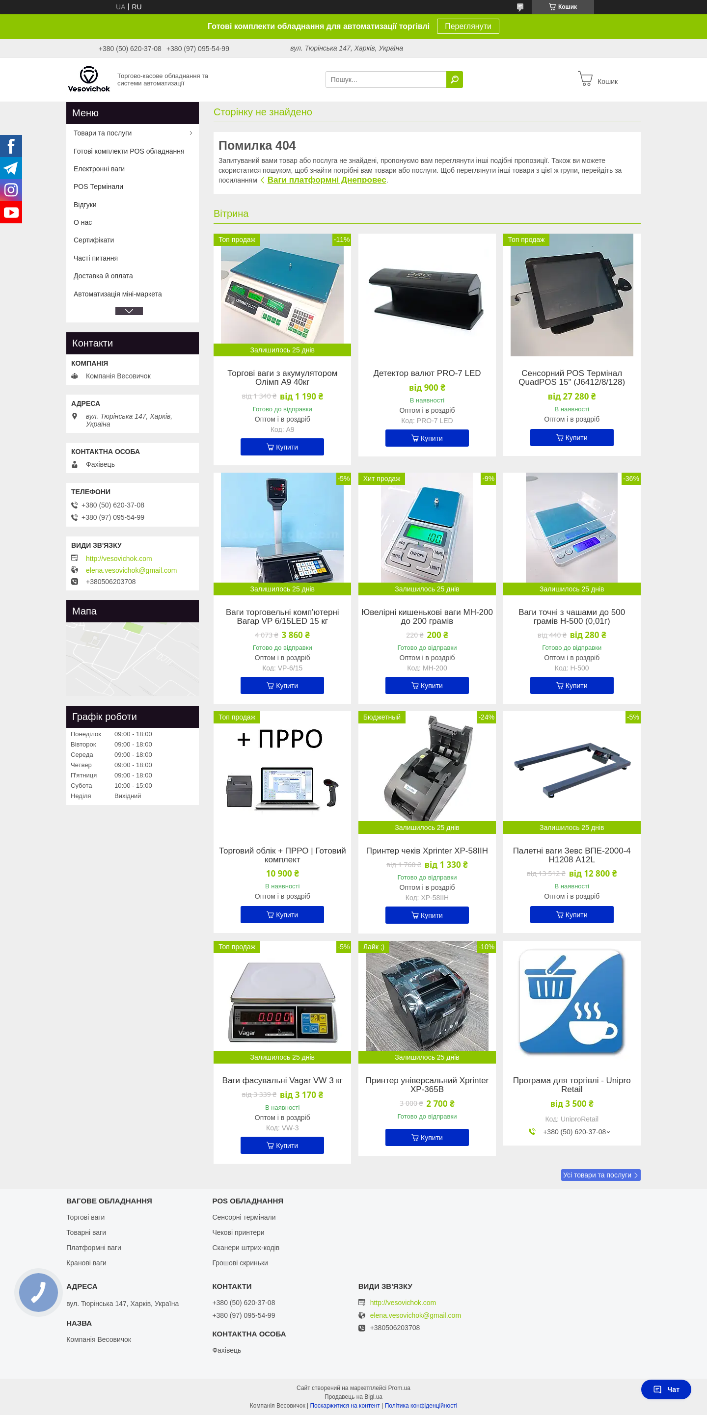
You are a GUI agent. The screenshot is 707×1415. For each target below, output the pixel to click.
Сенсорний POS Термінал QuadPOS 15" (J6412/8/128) (571, 378)
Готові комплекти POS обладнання (129, 151)
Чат (666, 1389)
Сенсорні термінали (243, 1217)
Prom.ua (399, 1388)
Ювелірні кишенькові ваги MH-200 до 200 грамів (427, 617)
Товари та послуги (103, 133)
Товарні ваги (86, 1232)
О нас (83, 222)
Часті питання (96, 258)
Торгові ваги (85, 1217)
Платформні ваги (93, 1248)
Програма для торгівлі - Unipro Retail (572, 1085)
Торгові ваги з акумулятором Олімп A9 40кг (282, 378)
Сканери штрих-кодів (245, 1248)
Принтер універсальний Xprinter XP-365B (427, 1085)
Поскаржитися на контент (345, 1405)
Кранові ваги (86, 1263)
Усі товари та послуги (597, 1175)
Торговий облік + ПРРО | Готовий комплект (282, 855)
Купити (287, 447)
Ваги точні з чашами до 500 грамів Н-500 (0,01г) (571, 617)
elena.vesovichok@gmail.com (131, 570)
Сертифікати (94, 240)
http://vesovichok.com (119, 558)
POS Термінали (98, 186)
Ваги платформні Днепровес (327, 180)
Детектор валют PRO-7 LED (427, 373)
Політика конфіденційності (421, 1405)
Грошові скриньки (240, 1263)
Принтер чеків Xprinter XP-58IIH (427, 851)
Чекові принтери (238, 1232)
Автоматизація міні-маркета (118, 294)
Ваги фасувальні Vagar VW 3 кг (282, 1080)
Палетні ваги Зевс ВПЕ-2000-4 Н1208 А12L (572, 855)
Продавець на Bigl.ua (353, 1396)
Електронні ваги (99, 169)
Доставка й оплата (103, 276)
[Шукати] (454, 79)
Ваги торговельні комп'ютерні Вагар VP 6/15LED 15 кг (282, 617)
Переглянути (468, 26)
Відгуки (85, 205)
